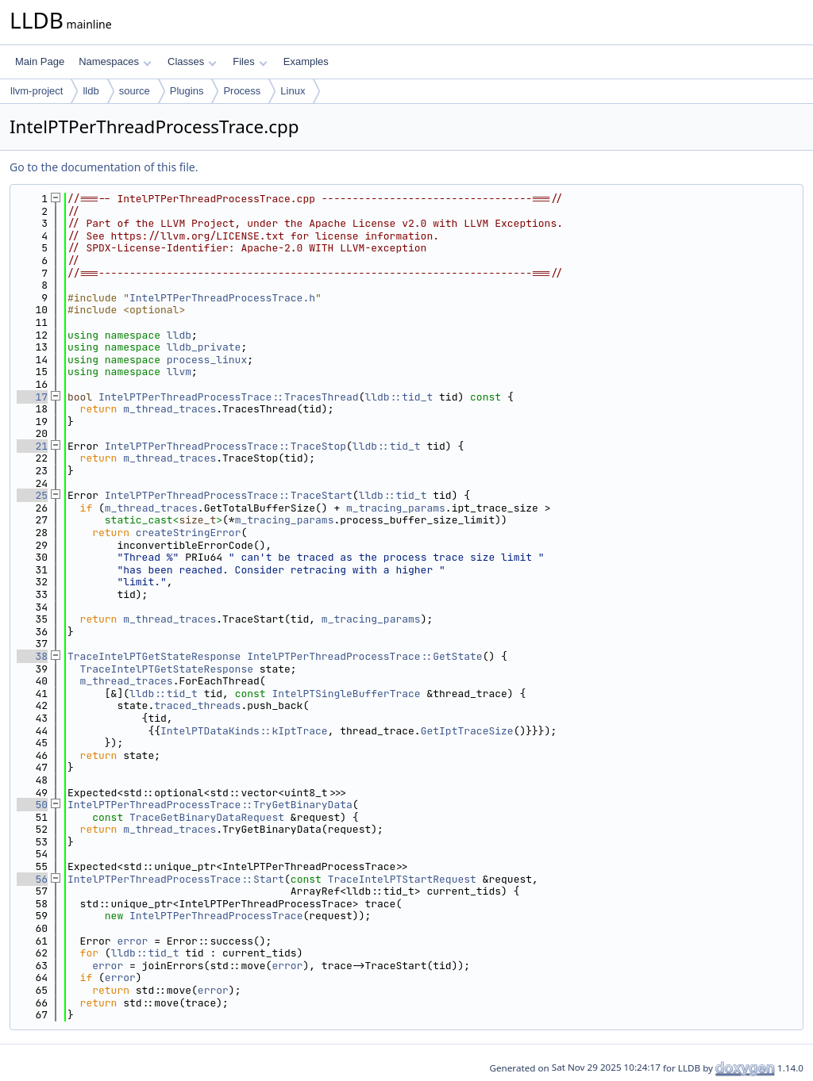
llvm (179, 371)
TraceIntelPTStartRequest (402, 879)
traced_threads (197, 705)
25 (32, 495)
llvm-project (36, 91)
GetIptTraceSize (467, 731)
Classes (192, 61)
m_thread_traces (169, 409)
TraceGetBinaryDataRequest (206, 817)
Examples (306, 61)
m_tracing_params (395, 508)
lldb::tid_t (398, 397)
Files (250, 61)
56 (32, 879)
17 (32, 397)
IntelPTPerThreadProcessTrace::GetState (364, 656)
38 (32, 656)
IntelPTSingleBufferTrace (346, 693)
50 (32, 804)
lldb (90, 91)
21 (32, 446)
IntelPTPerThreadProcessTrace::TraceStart (229, 495)
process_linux (207, 359)
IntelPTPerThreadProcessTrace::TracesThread (228, 397)
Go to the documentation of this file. (104, 166)
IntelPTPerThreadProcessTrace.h (222, 298)
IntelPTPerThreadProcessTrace (215, 915)
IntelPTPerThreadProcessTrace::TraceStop (225, 446)
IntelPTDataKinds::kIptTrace (244, 731)
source (134, 91)
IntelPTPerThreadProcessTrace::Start (175, 879)
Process (241, 91)
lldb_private (204, 347)
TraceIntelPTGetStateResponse (154, 656)
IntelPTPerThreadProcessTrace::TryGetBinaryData (210, 804)
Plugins (187, 91)
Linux (292, 91)
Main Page (39, 61)
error (132, 941)
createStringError (188, 532)
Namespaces (115, 61)
